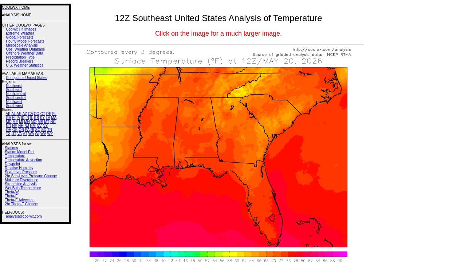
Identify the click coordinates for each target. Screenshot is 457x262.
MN (27, 122)
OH (8, 130)
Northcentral (15, 94)
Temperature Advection (23, 160)
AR (18, 114)
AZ (24, 114)
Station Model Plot (19, 152)
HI (14, 118)
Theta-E (11, 196)
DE (48, 114)
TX (8, 134)
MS (40, 122)
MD (9, 122)
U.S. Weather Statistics (24, 65)
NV (39, 126)
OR (21, 130)
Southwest (14, 106)
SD (43, 130)
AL (13, 114)
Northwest (14, 102)
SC (37, 130)
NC (52, 122)
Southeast (14, 90)
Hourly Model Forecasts (25, 41)
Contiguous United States (26, 78)
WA (31, 134)
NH (20, 126)
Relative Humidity (19, 168)
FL (54, 114)
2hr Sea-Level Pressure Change (31, 176)
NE (14, 126)
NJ (26, 126)
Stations (11, 148)
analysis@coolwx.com (24, 216)
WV (43, 134)
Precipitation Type (20, 57)
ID (22, 118)
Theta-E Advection (20, 200)
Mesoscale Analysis (22, 45)
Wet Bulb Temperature (23, 188)
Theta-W (12, 192)
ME (15, 122)
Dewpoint (12, 164)
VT (25, 134)
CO (36, 114)
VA (19, 134)
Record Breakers (19, 61)
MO (33, 122)
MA (53, 118)
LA (48, 118)
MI (21, 122)
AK (8, 114)
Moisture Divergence (21, 180)
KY (42, 118)
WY (50, 134)
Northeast (13, 86)
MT (46, 122)
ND (8, 126)
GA (8, 118)
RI (32, 130)
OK (14, 130)
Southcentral (16, 98)
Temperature (15, 156)
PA (27, 130)
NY (45, 126)
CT (42, 114)
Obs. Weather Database (25, 49)
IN (27, 118)
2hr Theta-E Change (21, 204)
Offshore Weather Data (24, 53)
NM (33, 126)
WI (37, 134)
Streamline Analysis (20, 184)
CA (30, 114)
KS (36, 118)
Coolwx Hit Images (21, 29)
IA (18, 118)
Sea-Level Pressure (21, 172)
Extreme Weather (20, 33)
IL (31, 118)
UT (14, 134)
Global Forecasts (20, 37)
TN (49, 130)
